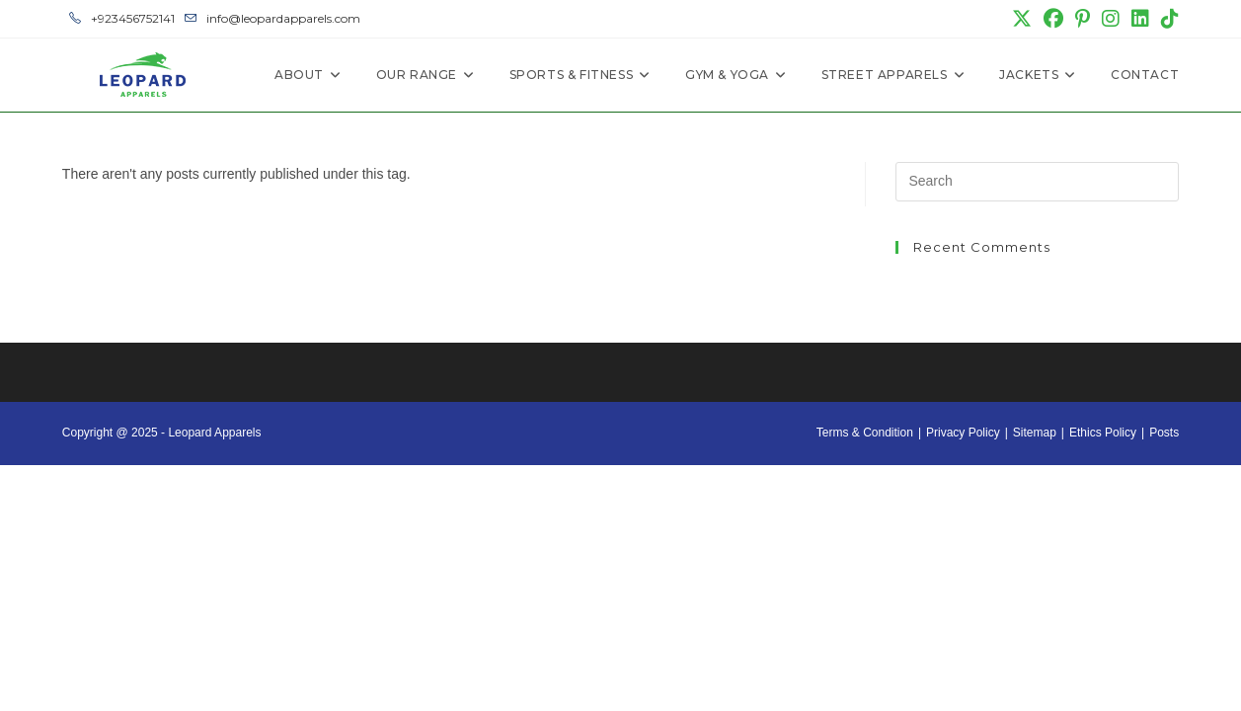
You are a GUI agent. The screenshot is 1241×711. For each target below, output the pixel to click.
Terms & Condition (864, 432)
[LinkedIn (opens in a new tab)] (1140, 19)
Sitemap (1034, 432)
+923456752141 (122, 18)
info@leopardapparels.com (272, 18)
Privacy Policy (963, 432)
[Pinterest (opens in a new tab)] (1082, 19)
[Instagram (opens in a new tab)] (1110, 19)
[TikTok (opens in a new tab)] (1167, 19)
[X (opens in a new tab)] (1022, 19)
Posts (1164, 432)
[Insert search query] (1037, 181)
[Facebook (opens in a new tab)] (1053, 19)
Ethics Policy (1102, 432)
